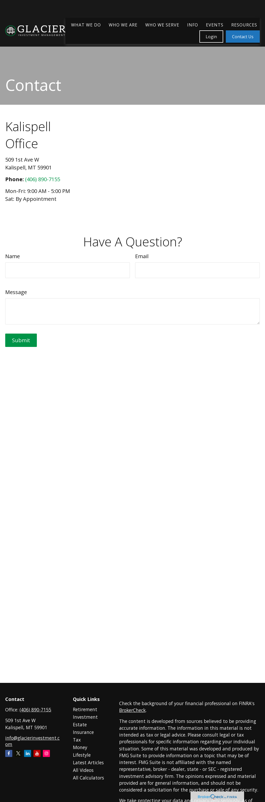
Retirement (85, 709)
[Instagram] (46, 753)
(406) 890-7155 (42, 179)
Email (141, 256)
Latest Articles (88, 762)
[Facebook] (8, 753)
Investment (85, 717)
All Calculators (88, 778)
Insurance (83, 732)
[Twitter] (18, 753)
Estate (80, 724)
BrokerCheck (132, 710)
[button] (85, 9)
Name (12, 256)
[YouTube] (37, 753)
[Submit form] (21, 340)
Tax (77, 740)
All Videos (83, 770)
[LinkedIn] (27, 753)
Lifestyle (82, 755)
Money (80, 747)
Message (16, 292)
